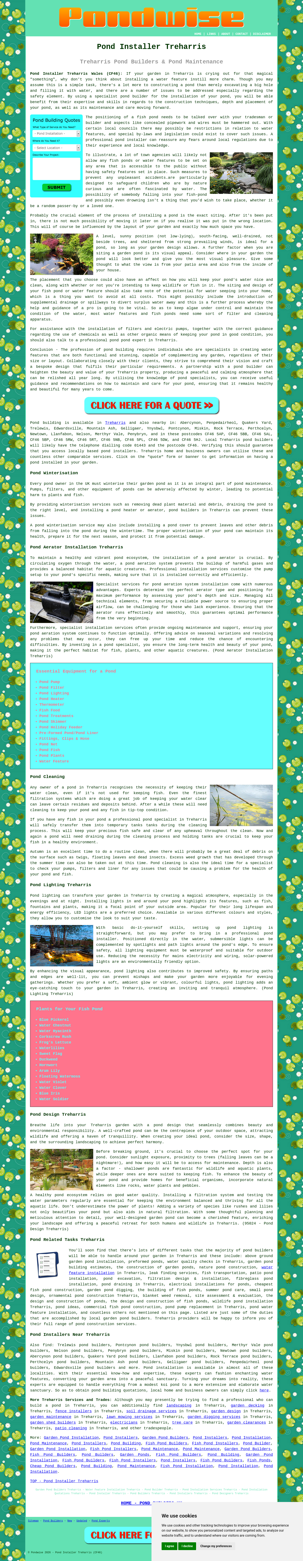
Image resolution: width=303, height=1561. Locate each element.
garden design (226, 1411)
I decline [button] (187, 1546)
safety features (119, 172)
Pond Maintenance (48, 1443)
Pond (34, 423)
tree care (182, 1422)
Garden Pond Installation (71, 1438)
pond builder (134, 96)
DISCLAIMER (262, 34)
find (47, 1345)
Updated (81, 1520)
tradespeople (157, 1428)
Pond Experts (101, 1520)
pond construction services (105, 1324)
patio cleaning (71, 1428)
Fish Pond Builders (166, 1443)
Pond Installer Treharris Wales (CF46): (76, 74)
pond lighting (129, 971)
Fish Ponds (259, 1460)
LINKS (211, 34)
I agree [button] (169, 1546)
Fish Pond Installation (187, 1466)
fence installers (73, 1411)
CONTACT (241, 34)
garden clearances (246, 1422)
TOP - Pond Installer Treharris (64, 1481)
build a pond (45, 1405)
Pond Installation (251, 1438)
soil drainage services (151, 1411)
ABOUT (225, 34)
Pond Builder (257, 1443)
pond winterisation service (65, 525)
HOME (198, 34)
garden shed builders (53, 1422)
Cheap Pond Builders (53, 1466)
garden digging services (213, 1417)
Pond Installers (121, 1438)
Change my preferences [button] (216, 1546)
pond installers (118, 451)
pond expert (133, 340)
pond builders (258, 440)
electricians (124, 1422)
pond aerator (221, 558)
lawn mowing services (129, 1417)
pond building (119, 350)
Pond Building (126, 1443)
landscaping (178, 1405)
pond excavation (121, 1279)
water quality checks (190, 1262)
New (69, 1520)
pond (173, 215)
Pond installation (163, 1368)
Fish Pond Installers (215, 1443)
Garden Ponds (134, 1455)
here (264, 1390)
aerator (104, 613)
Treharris (115, 423)
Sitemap (33, 1520)
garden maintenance (50, 1417)
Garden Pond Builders (165, 1438)
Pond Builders (97, 1455)
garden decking (247, 1405)
